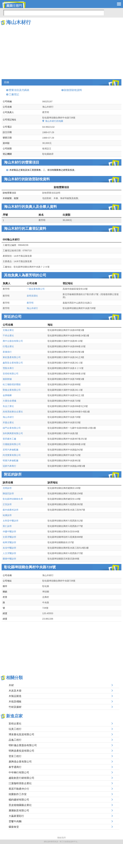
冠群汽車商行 (9, 466)
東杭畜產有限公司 (12, 357)
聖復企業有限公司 (12, 390)
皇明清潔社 (32, 295)
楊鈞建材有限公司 (19, 799)
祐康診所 (7, 515)
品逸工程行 (15, 739)
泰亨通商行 (15, 767)
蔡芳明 (30, 302)
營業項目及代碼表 (19, 90)
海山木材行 (32, 308)
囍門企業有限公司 (12, 428)
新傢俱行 (7, 352)
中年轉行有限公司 (19, 772)
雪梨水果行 (8, 368)
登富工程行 (15, 756)
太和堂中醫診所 (10, 520)
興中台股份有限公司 (13, 341)
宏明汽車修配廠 (10, 449)
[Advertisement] (61, 49)
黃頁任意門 (16, 5)
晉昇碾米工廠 (9, 439)
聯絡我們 (61, 837)
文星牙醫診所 (9, 537)
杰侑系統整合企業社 (13, 411)
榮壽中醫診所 (9, 558)
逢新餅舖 (7, 379)
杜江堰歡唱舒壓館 (12, 384)
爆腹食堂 (14, 826)
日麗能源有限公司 (12, 444)
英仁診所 (7, 526)
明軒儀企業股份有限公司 (23, 745)
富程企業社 (15, 723)
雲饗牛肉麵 (15, 821)
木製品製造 (15, 696)
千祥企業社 (8, 335)
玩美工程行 (15, 729)
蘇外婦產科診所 (10, 509)
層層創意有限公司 (19, 810)
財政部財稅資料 (73, 90)
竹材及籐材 (15, 707)
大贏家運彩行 (16, 816)
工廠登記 (14, 94)
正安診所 (7, 504)
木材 (11, 685)
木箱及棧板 (15, 701)
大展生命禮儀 (9, 400)
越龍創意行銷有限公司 (21, 778)
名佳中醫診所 (9, 548)
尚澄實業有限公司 (12, 455)
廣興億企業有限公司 (20, 761)
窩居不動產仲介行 (19, 788)
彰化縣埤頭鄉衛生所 (13, 499)
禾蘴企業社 (8, 422)
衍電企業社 (8, 346)
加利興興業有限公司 (13, 433)
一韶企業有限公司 (36, 289)
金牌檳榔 (7, 395)
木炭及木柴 (15, 690)
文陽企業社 (8, 330)
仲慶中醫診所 (9, 531)
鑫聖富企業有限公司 (13, 362)
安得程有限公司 (10, 373)
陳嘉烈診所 (8, 493)
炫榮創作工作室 (18, 794)
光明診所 (7, 488)
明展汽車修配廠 (10, 460)
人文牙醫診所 (9, 553)
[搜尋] (53, 13)
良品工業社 (8, 406)
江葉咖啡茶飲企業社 (20, 783)
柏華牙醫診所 (9, 542)
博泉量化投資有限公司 (21, 734)
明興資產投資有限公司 (21, 750)
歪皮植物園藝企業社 (20, 805)
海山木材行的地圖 (54, 121)
